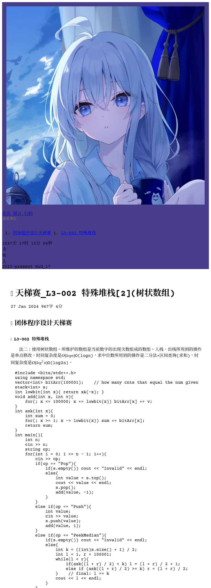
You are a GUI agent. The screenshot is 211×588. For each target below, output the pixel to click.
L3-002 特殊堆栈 (78, 233)
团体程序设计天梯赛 (32, 233)
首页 (7, 213)
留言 (18, 213)
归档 (28, 213)
